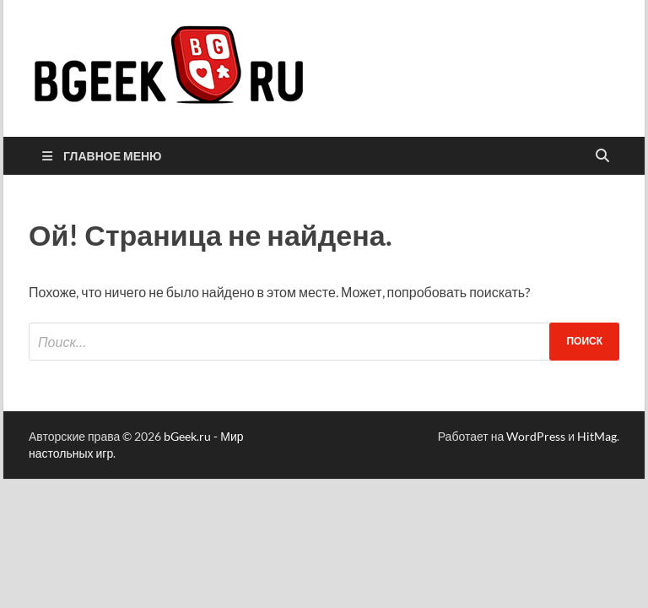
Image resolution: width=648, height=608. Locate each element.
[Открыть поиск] (602, 156)
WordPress (535, 436)
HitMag (597, 436)
